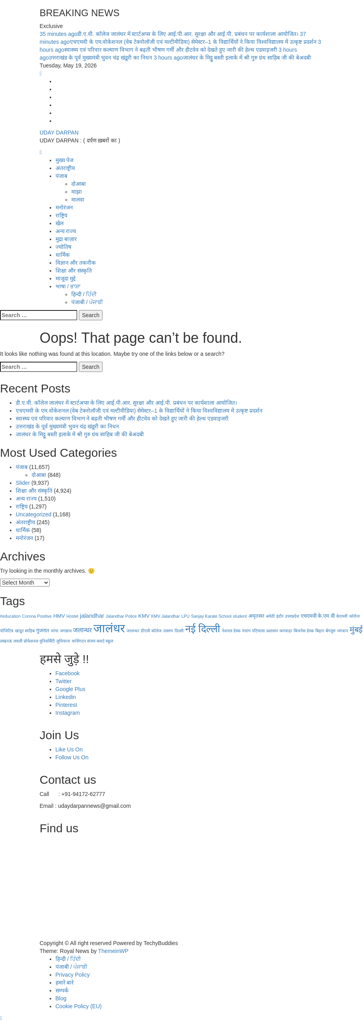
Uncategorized (33, 514)
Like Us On (69, 749)
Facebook (68, 673)
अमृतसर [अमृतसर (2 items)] (256, 616)
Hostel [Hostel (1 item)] (72, 616)
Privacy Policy (73, 975)
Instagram (68, 713)
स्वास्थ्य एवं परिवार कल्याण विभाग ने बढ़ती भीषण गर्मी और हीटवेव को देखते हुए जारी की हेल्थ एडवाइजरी (122, 418)
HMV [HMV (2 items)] (59, 616)
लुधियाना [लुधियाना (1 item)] (63, 641)
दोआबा (78, 184)
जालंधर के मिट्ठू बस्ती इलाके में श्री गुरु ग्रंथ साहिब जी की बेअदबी (232, 57)
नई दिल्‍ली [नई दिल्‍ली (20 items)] (202, 628)
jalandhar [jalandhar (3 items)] (92, 615)
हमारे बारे (65, 982)
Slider (23, 483)
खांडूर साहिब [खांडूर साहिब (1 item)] (25, 630)
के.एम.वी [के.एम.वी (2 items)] (326, 616)
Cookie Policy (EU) (79, 1006)
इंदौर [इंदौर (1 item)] (279, 616)
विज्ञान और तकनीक (76, 263)
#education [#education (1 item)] (10, 616)
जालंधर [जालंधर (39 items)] (109, 628)
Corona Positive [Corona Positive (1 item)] (37, 616)
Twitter (64, 681)
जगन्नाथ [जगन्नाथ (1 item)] (66, 630)
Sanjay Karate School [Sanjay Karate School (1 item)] (211, 616)
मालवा (77, 199)
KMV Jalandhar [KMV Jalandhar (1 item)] (165, 616)
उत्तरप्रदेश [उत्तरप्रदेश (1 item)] (292, 616)
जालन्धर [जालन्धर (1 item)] (133, 630)
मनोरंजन (64, 207)
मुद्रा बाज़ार (66, 239)
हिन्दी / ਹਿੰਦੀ (84, 294)
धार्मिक (63, 255)
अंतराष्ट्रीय (65, 168)
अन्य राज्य (66, 231)
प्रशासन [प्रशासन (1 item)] (272, 630)
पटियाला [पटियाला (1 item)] (258, 630)
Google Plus (71, 689)
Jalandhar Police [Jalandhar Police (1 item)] (121, 616)
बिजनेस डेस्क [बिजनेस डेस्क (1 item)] (304, 630)
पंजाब (61, 176)
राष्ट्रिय (61, 215)
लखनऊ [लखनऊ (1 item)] (6, 641)
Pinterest (66, 705)
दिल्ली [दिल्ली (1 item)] (179, 630)
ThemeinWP (113, 951)
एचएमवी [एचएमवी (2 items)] (308, 616)
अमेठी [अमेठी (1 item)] (270, 616)
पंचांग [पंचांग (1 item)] (246, 630)
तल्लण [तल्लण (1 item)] (168, 630)
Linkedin (66, 697)
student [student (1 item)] (240, 616)
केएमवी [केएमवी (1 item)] (342, 616)
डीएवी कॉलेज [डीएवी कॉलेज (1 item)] (151, 630)
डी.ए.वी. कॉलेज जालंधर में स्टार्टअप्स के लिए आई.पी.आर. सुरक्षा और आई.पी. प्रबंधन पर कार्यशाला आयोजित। (170, 34)
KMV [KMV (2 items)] (144, 616)
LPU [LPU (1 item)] (185, 616)
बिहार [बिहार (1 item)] (319, 630)
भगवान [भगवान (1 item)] (342, 630)
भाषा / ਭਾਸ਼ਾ (68, 286)
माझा (76, 192)
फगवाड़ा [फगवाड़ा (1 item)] (285, 630)
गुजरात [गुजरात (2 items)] (42, 630)
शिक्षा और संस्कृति (74, 270)
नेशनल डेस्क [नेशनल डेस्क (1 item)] (231, 630)
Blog (61, 998)
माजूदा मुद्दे (66, 278)
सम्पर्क (62, 990)
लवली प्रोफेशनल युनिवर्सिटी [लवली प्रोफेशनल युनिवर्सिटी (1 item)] (34, 641)
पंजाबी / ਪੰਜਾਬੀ (87, 302)
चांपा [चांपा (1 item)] (54, 630)
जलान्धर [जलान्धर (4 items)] (82, 629)
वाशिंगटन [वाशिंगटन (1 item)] (79, 641)
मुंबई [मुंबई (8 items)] (356, 629)
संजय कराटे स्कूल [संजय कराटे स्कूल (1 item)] (100, 641)
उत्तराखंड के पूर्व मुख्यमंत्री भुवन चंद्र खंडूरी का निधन (67, 426)
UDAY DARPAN (59, 132)
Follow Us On (72, 757)
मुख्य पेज (65, 160)
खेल (59, 223)
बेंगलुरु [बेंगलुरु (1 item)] (330, 630)
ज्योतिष (63, 247)
